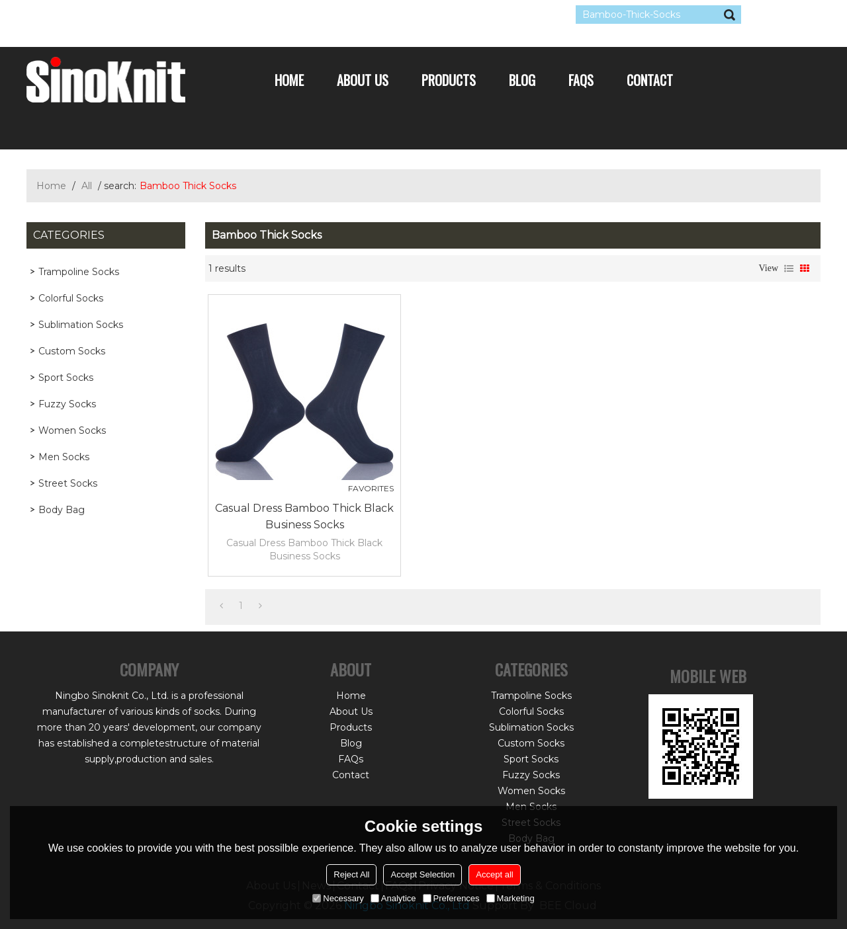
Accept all (494, 874)
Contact (650, 80)
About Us (362, 80)
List (789, 268)
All (86, 186)
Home (289, 80)
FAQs (581, 80)
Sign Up (148, 14)
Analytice (393, 898)
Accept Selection (422, 874)
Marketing (510, 898)
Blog (522, 80)
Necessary (337, 898)
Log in (107, 14)
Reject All (351, 874)
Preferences (451, 898)
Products (449, 80)
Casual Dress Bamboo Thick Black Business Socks (304, 516)
